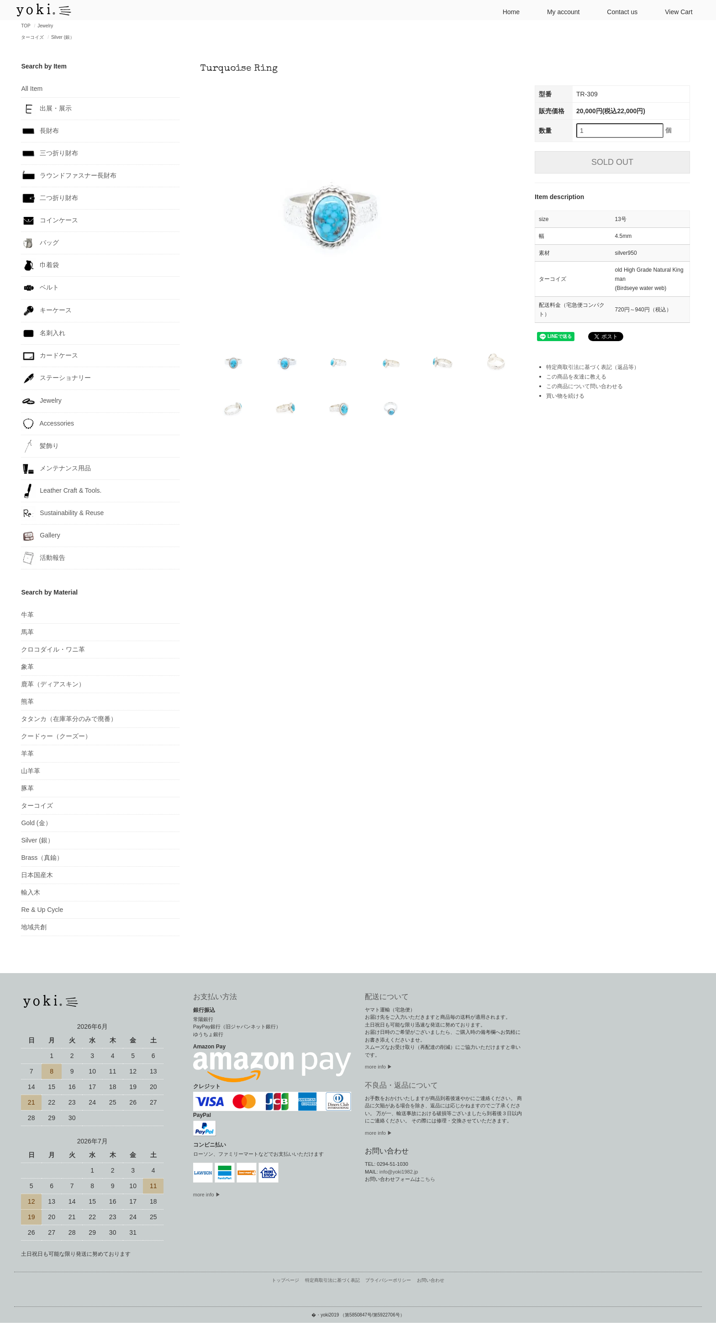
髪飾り (40, 446)
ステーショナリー (56, 378)
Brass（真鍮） (42, 857)
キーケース (46, 310)
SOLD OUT (612, 162)
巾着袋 (40, 265)
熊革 (27, 701)
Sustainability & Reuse (62, 513)
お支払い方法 (215, 996)
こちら (427, 1179)
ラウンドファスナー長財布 (68, 175)
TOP (25, 25)
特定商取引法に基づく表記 (332, 1280)
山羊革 (30, 770)
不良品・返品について (401, 1085)
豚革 (27, 788)
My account (560, 11)
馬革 (27, 632)
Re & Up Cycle (42, 909)
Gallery (40, 535)
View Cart (675, 11)
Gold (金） (36, 823)
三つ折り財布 (49, 153)
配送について (387, 996)
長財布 (40, 131)
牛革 (27, 614)
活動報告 (43, 558)
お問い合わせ (430, 1280)
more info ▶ (207, 1194)
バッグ (40, 243)
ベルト (40, 287)
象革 (27, 666)
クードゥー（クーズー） (56, 736)
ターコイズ (32, 37)
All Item (31, 88)
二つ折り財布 (49, 198)
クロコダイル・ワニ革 (53, 649)
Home (507, 11)
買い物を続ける (565, 396)
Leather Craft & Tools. (61, 491)
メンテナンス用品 (56, 468)
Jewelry (45, 25)
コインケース (49, 220)
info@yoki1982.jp (398, 1171)
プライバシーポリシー (388, 1280)
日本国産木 (37, 875)
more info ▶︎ (378, 1066)
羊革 (27, 753)
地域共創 (34, 927)
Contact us (618, 11)
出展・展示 (46, 108)
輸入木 (30, 892)
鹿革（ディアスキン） (53, 684)
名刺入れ (43, 333)
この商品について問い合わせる (584, 386)
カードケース (49, 355)
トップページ (285, 1280)
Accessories (47, 423)
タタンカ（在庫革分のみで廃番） (69, 718)
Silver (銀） (62, 37)
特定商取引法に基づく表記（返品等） (592, 367)
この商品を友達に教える (576, 377)
